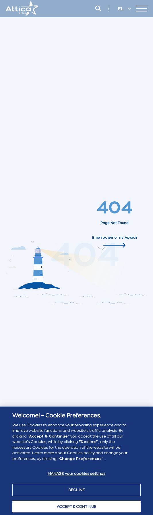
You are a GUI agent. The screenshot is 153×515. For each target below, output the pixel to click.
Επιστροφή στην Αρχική (114, 237)
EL (121, 9)
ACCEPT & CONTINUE (76, 508)
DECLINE (76, 491)
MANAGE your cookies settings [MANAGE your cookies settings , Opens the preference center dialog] (77, 475)
